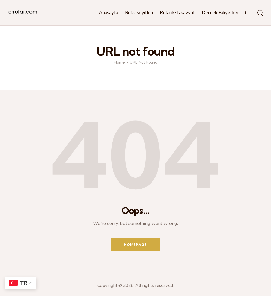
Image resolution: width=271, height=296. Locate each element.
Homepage (135, 244)
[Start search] (260, 13)
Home (119, 62)
